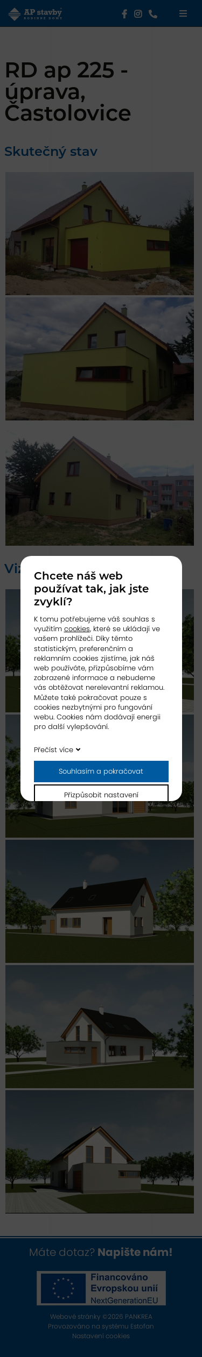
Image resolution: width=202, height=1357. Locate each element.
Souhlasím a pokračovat (101, 771)
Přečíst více (53, 750)
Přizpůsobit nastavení (101, 795)
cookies (77, 629)
